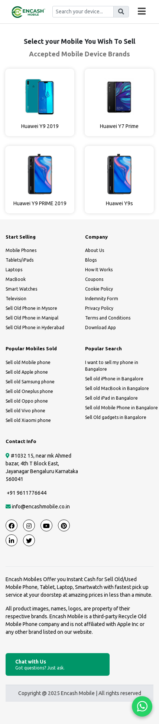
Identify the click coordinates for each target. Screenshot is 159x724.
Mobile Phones (21, 250)
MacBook (16, 279)
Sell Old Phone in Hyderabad (35, 327)
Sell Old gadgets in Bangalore (115, 417)
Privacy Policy (99, 308)
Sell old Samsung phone (30, 381)
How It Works (99, 269)
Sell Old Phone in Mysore (31, 308)
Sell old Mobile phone (28, 362)
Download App (100, 327)
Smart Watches (21, 288)
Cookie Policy (99, 288)
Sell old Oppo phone (27, 401)
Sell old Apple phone (27, 372)
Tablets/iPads (19, 260)
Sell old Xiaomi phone (28, 420)
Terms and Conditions (107, 317)
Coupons (94, 279)
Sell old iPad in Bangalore (111, 398)
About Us (94, 250)
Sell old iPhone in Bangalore (114, 378)
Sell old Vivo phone (25, 410)
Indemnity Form (101, 298)
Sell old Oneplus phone (29, 391)
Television (16, 298)
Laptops (14, 269)
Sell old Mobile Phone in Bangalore (121, 407)
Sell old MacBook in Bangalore (117, 388)
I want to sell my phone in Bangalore (111, 365)
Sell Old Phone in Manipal (32, 317)
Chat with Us (57, 665)
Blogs (91, 260)
